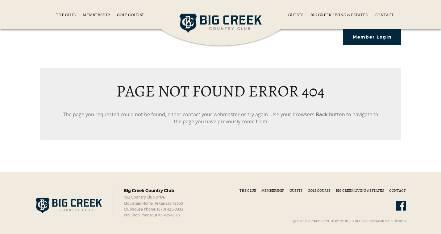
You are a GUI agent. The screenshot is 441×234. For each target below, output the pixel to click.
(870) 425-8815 (167, 215)
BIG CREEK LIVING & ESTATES (339, 15)
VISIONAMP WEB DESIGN (386, 221)
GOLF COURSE (130, 15)
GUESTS (296, 15)
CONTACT (384, 15)
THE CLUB (66, 15)
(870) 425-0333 (170, 209)
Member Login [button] (372, 37)
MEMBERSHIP (97, 15)
